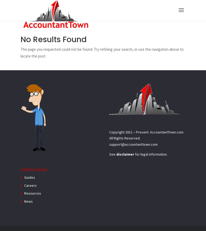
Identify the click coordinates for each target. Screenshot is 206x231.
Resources (32, 193)
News (28, 201)
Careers (30, 185)
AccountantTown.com (166, 132)
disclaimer (125, 154)
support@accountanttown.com (133, 144)
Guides (29, 177)
